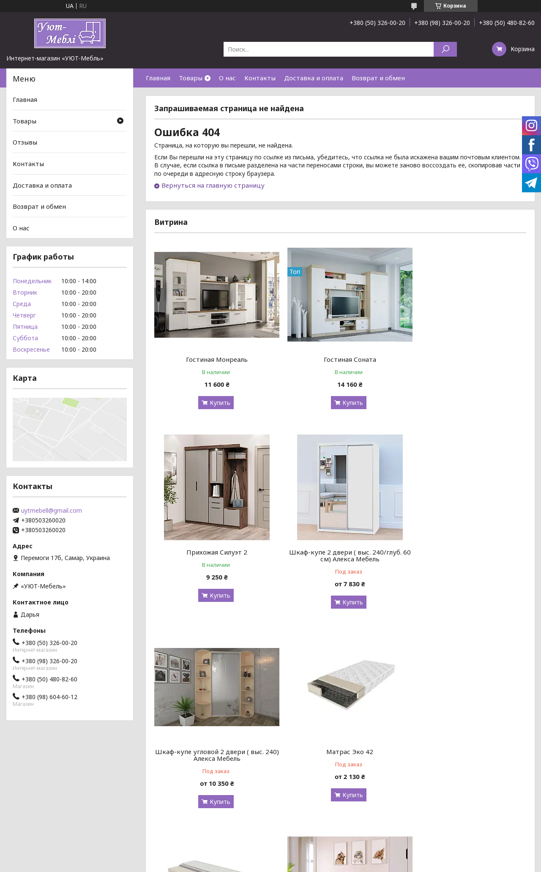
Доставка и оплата (313, 78)
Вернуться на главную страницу (213, 185)
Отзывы (25, 142)
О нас (227, 78)
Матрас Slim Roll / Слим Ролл (214, 751)
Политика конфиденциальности (327, 863)
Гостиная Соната (340, 359)
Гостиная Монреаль (214, 359)
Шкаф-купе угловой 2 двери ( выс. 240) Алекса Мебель (340, 555)
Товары (190, 78)
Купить (216, 403)
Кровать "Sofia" (340, 751)
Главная (158, 78)
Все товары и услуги (489, 826)
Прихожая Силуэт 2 (466, 359)
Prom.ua (308, 856)
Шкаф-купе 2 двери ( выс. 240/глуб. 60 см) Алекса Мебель (214, 555)
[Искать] (445, 49)
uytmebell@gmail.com (51, 510)
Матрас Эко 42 (466, 552)
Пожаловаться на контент (250, 863)
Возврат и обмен (378, 78)
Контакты (260, 78)
